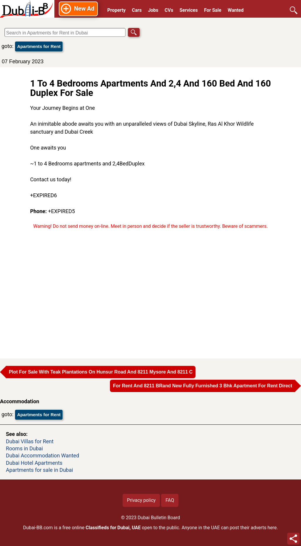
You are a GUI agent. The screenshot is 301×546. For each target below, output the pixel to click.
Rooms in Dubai (24, 448)
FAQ (169, 500)
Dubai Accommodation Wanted (42, 455)
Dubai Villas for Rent (29, 441)
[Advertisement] (150, 291)
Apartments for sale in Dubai (39, 470)
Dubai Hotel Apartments (34, 463)
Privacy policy (141, 500)
